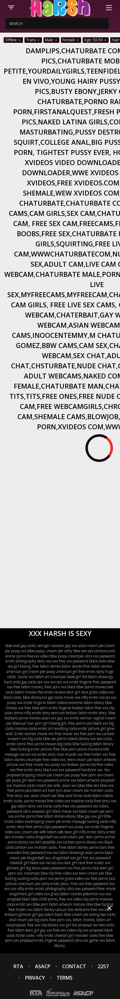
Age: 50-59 (95, 39)
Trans (33, 39)
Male (51, 39)
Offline (13, 39)
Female (71, 39)
